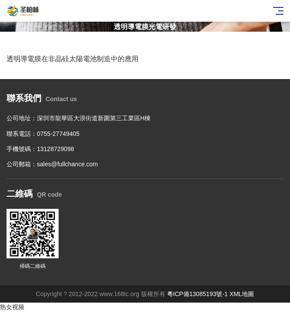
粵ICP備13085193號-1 (197, 293)
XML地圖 (242, 293)
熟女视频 (12, 306)
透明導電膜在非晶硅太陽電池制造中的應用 (72, 59)
